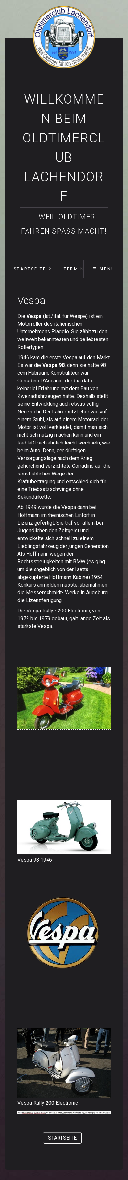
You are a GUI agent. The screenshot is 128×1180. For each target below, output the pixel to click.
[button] (62, 1138)
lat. (48, 316)
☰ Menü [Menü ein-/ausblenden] (103, 268)
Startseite (30, 268)
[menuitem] (30, 269)
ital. (57, 316)
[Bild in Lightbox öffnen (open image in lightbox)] (64, 827)
